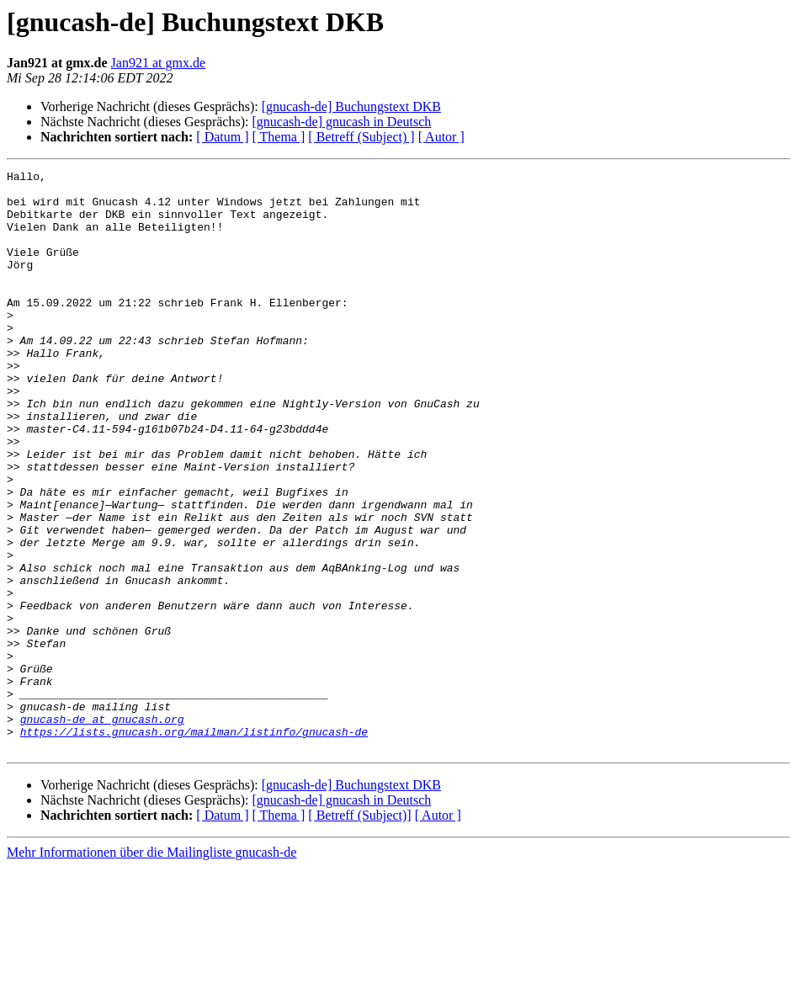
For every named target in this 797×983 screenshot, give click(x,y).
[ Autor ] (441, 137)
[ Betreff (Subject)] (359, 931)
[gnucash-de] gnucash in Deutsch (341, 121)
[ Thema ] (279, 137)
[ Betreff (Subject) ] (361, 137)
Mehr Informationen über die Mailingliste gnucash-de (151, 968)
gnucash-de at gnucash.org (102, 829)
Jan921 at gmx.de (158, 63)
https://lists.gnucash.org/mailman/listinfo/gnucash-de (194, 845)
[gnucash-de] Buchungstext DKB (351, 106)
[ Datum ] (222, 137)
